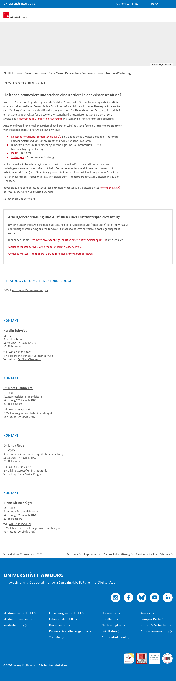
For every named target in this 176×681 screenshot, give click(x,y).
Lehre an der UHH (61, 619)
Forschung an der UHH (65, 613)
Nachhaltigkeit (112, 625)
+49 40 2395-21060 (20, 409)
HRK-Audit (152, 656)
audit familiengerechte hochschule (129, 658)
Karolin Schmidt (15, 330)
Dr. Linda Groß (26, 417)
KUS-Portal (122, 4)
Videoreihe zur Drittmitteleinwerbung (39, 119)
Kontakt (145, 613)
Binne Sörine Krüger (29, 474)
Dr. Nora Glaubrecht (29, 359)
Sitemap (165, 554)
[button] (153, 4)
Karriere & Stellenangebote (68, 631)
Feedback (72, 554)
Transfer (55, 637)
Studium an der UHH (18, 613)
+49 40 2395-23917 (20, 467)
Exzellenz (108, 619)
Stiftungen (17, 157)
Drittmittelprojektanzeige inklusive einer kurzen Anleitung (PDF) (68, 240)
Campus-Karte (150, 619)
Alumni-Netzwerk (114, 637)
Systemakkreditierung (167, 655)
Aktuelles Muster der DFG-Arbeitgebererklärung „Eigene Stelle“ (45, 247)
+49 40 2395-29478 (20, 352)
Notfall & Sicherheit (154, 625)
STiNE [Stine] (135, 4)
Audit (139, 655)
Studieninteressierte (18, 619)
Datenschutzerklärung (116, 554)
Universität (109, 613)
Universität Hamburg (19, 4)
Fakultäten (109, 631)
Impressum (90, 554)
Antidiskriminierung (154, 631)
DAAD (14, 153)
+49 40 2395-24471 (20, 524)
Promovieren (58, 625)
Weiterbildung (13, 625)
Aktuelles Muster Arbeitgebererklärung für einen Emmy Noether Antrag (50, 254)
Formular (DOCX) (110, 187)
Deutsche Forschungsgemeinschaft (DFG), (36, 136)
